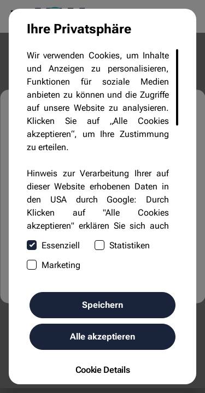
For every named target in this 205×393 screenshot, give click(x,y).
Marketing (53, 265)
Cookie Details (102, 370)
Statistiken (122, 245)
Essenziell (53, 245)
